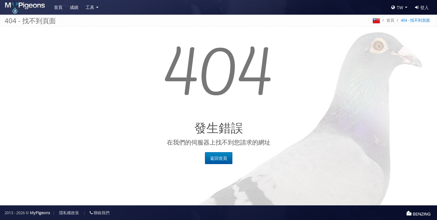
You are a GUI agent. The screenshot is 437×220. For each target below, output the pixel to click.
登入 (422, 7)
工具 (90, 7)
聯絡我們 (99, 212)
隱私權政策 (69, 212)
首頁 (58, 7)
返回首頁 (218, 158)
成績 (74, 7)
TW (397, 7)
